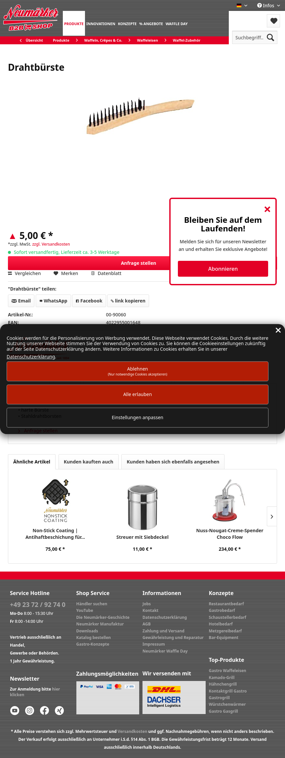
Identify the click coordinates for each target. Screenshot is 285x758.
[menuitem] (74, 23)
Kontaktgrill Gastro (228, 691)
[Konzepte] (127, 23)
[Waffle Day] (176, 23)
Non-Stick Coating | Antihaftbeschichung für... (55, 533)
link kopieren (128, 301)
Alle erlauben (137, 394)
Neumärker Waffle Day (165, 651)
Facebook (89, 301)
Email (21, 301)
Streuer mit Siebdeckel (142, 537)
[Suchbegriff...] (254, 37)
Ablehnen (137, 371)
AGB (146, 624)
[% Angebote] (151, 23)
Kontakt (150, 610)
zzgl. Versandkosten (51, 244)
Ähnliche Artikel (31, 462)
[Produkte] (74, 23)
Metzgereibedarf (225, 631)
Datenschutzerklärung (164, 617)
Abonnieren (223, 268)
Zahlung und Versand (163, 631)
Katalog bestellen (93, 637)
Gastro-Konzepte (92, 644)
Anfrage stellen (197, 262)
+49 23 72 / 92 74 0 (37, 604)
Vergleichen (24, 273)
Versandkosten (132, 731)
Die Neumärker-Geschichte (103, 617)
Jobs (146, 604)
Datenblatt (106, 273)
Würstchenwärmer (227, 704)
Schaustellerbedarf (227, 617)
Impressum (153, 644)
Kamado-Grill (222, 677)
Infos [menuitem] (266, 5)
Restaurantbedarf (226, 604)
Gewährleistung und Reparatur (173, 637)
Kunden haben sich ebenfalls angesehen (173, 462)
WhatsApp (53, 301)
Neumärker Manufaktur (100, 624)
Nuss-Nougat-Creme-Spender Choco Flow (229, 533)
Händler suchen (91, 604)
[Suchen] (270, 37)
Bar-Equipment (224, 637)
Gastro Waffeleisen (227, 670)
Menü (246, 16)
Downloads (87, 631)
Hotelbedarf (221, 624)
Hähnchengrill (223, 684)
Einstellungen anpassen (137, 418)
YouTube (84, 610)
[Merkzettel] (273, 20)
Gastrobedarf (222, 610)
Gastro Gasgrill (223, 711)
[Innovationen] (101, 23)
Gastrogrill (219, 697)
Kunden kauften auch (88, 462)
